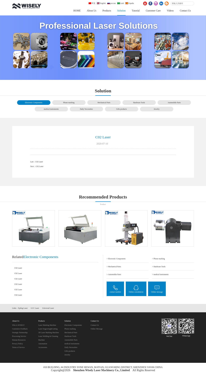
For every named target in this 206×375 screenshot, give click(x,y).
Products (106, 10)
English (101, 3)
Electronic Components (33, 102)
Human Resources (19, 340)
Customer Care (153, 10)
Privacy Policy (17, 344)
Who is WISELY (18, 325)
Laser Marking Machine (47, 325)
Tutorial (136, 10)
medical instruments (51, 109)
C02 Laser (39, 162)
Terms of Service (18, 347)
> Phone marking (158, 259)
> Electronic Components (116, 259)
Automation (42, 344)
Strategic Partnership (20, 332)
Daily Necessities (86, 109)
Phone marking (68, 102)
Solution (121, 10)
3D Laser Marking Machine (48, 332)
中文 (92, 3)
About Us (91, 10)
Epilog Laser (23, 308)
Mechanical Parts (104, 102)
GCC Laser (35, 308)
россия (111, 3)
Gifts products (121, 109)
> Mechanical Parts (114, 267)
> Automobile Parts (114, 275)
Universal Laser (48, 308)
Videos (170, 10)
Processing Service (19, 336)
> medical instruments (160, 275)
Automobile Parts (174, 102)
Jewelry (156, 109)
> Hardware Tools (158, 267)
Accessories (42, 347)
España (129, 3)
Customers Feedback (20, 329)
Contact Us (185, 10)
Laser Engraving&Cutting (47, 329)
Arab (120, 3)
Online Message (97, 329)
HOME (77, 10)
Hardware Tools (139, 102)
